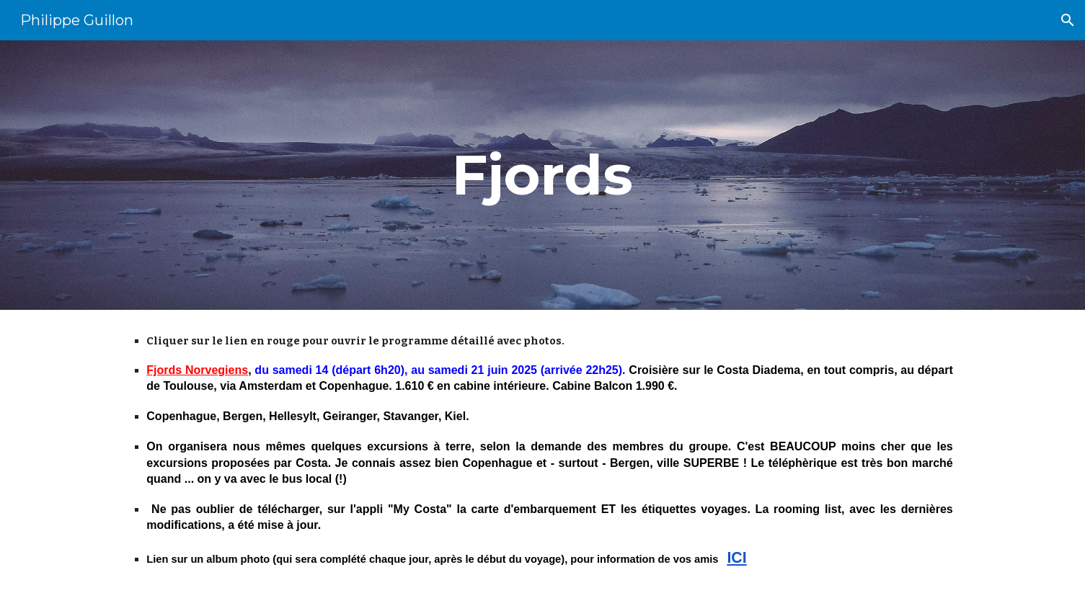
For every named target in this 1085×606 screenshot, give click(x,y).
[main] (543, 175)
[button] (1067, 20)
